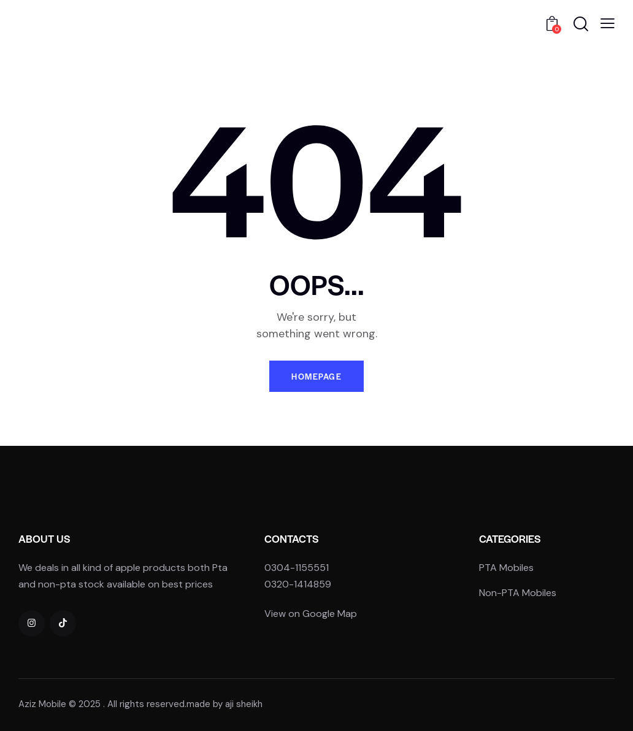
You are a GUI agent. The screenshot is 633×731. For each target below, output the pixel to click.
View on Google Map (310, 613)
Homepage (316, 376)
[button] (607, 23)
